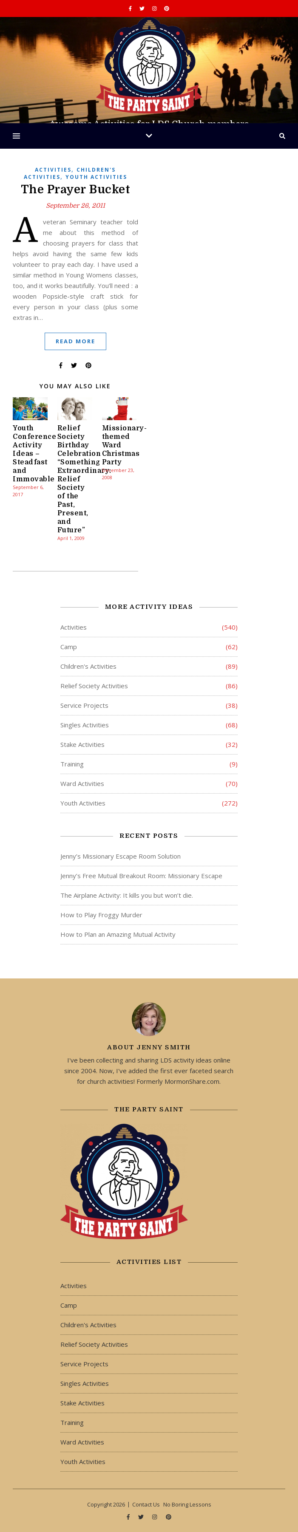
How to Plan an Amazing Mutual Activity (118, 934)
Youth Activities (96, 177)
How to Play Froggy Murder (101, 914)
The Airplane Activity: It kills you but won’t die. (126, 895)
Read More (75, 341)
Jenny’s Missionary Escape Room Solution (120, 856)
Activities (53, 169)
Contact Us (146, 1504)
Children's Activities (88, 666)
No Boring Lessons (187, 1504)
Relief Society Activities (94, 685)
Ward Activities (82, 783)
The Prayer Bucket (76, 189)
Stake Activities (82, 744)
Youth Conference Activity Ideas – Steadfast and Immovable (34, 453)
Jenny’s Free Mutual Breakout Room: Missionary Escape (141, 875)
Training (72, 764)
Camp (68, 646)
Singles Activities (84, 725)
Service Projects (84, 705)
